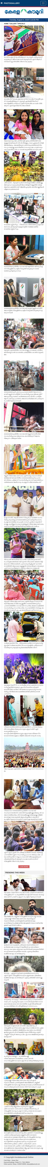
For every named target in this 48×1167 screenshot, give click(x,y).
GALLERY (13, 23)
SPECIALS (21, 23)
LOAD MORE (24, 866)
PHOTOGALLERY (10, 3)
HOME (6, 23)
